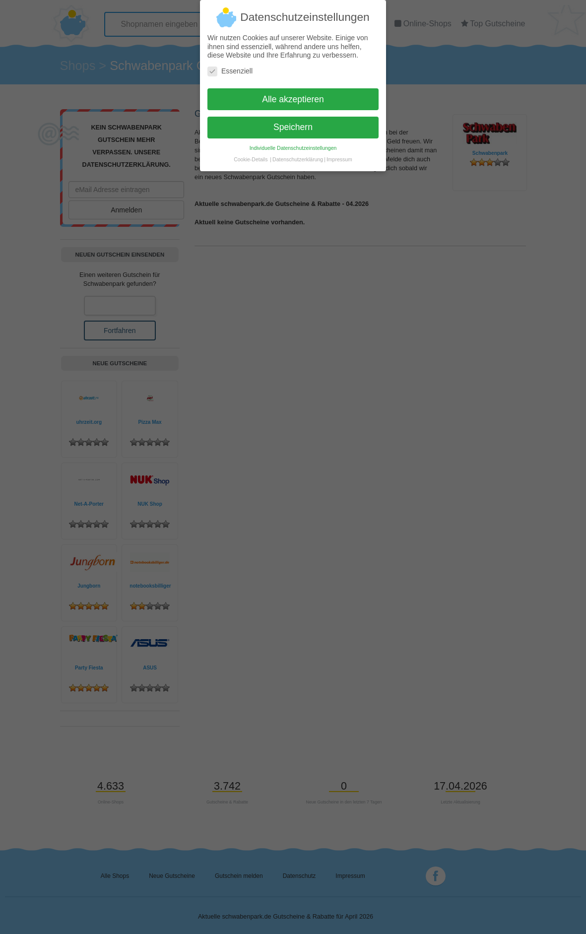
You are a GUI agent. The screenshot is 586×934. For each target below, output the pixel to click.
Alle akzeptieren (293, 94)
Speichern (293, 122)
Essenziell (230, 66)
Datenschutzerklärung (297, 154)
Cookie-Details (250, 154)
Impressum (339, 154)
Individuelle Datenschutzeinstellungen (293, 143)
